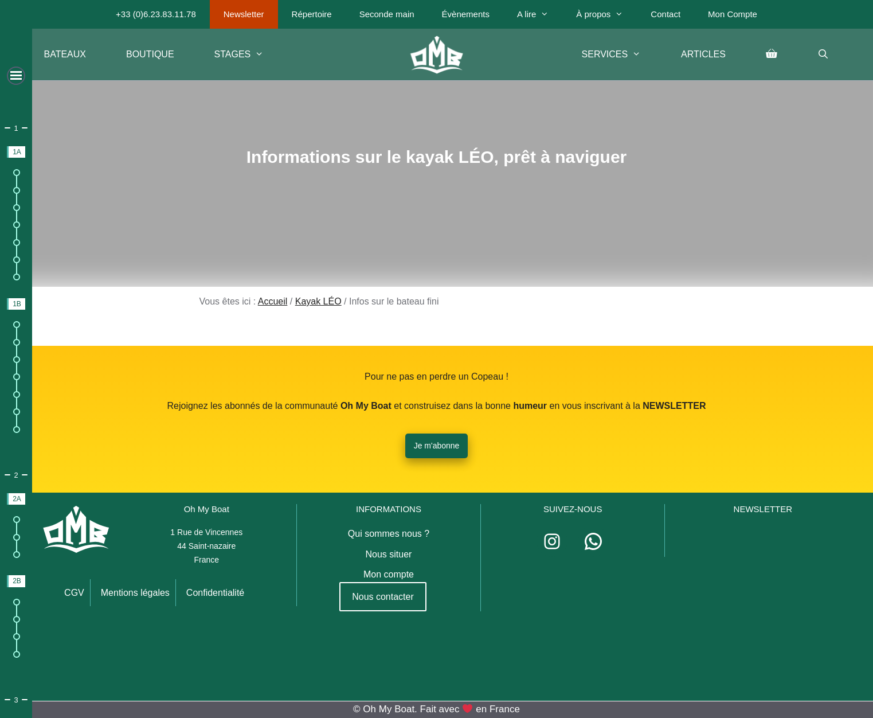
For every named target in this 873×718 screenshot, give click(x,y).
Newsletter (244, 14)
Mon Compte (732, 14)
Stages (249, 54)
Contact (665, 14)
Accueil (273, 301)
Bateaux (65, 54)
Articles (703, 54)
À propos (606, 14)
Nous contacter (383, 597)
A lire (539, 14)
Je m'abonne (437, 445)
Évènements (466, 14)
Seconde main (386, 14)
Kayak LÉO (318, 301)
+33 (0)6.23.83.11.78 (156, 14)
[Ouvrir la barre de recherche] (823, 54)
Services (621, 54)
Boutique (150, 54)
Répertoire (312, 14)
